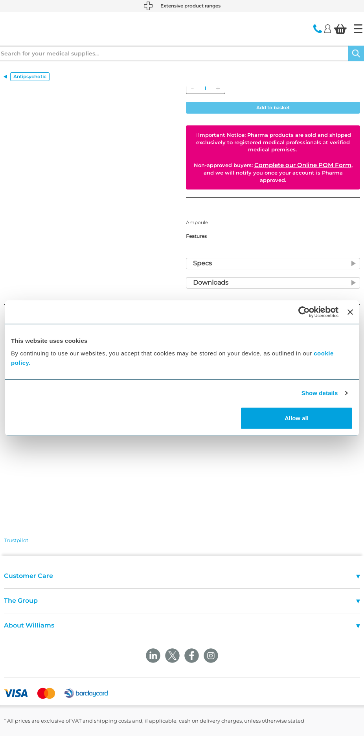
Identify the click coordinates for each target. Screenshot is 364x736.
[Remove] (192, 88)
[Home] (358, 28)
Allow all (297, 417)
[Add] (218, 88)
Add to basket (273, 107)
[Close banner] (350, 312)
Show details (319, 393)
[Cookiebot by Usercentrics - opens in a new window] (304, 312)
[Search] (356, 53)
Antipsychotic (29, 76)
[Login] (327, 28)
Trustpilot (16, 540)
